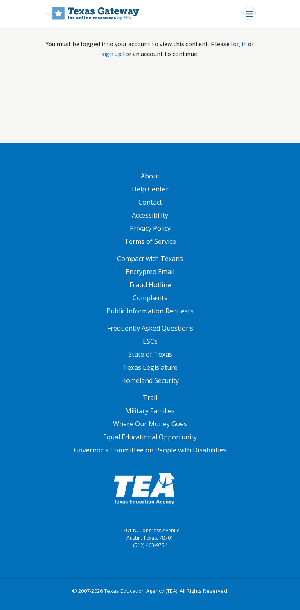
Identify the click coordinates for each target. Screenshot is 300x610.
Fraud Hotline (150, 284)
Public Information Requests (150, 310)
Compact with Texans (150, 258)
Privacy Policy (150, 228)
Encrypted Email (150, 271)
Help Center (150, 189)
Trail (150, 397)
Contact (150, 202)
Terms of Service (150, 241)
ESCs (150, 341)
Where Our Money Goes (150, 423)
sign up (112, 54)
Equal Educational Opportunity (150, 436)
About (150, 175)
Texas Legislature (150, 367)
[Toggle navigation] (249, 13)
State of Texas (150, 354)
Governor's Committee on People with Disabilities (150, 450)
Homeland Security (150, 380)
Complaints (150, 297)
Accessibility (150, 215)
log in (239, 44)
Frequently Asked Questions (150, 328)
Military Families (150, 410)
